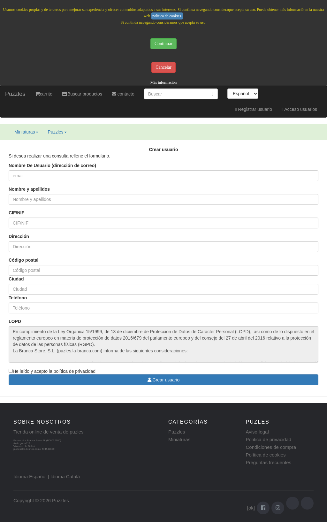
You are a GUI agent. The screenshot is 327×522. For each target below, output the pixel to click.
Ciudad (16, 278)
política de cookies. (167, 16)
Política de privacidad (269, 439)
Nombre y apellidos (29, 189)
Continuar (163, 43)
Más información (163, 82)
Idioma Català (65, 476)
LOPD (15, 321)
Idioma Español (29, 476)
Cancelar (163, 67)
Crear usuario (164, 379)
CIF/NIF (16, 212)
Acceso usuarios (299, 109)
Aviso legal (257, 431)
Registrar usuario (253, 109)
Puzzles (15, 94)
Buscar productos (82, 93)
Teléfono (18, 297)
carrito (43, 93)
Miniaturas (26, 131)
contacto (123, 93)
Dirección (19, 236)
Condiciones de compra (271, 447)
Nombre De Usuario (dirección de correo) (52, 165)
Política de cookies (266, 454)
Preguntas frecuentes (269, 462)
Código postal (23, 260)
